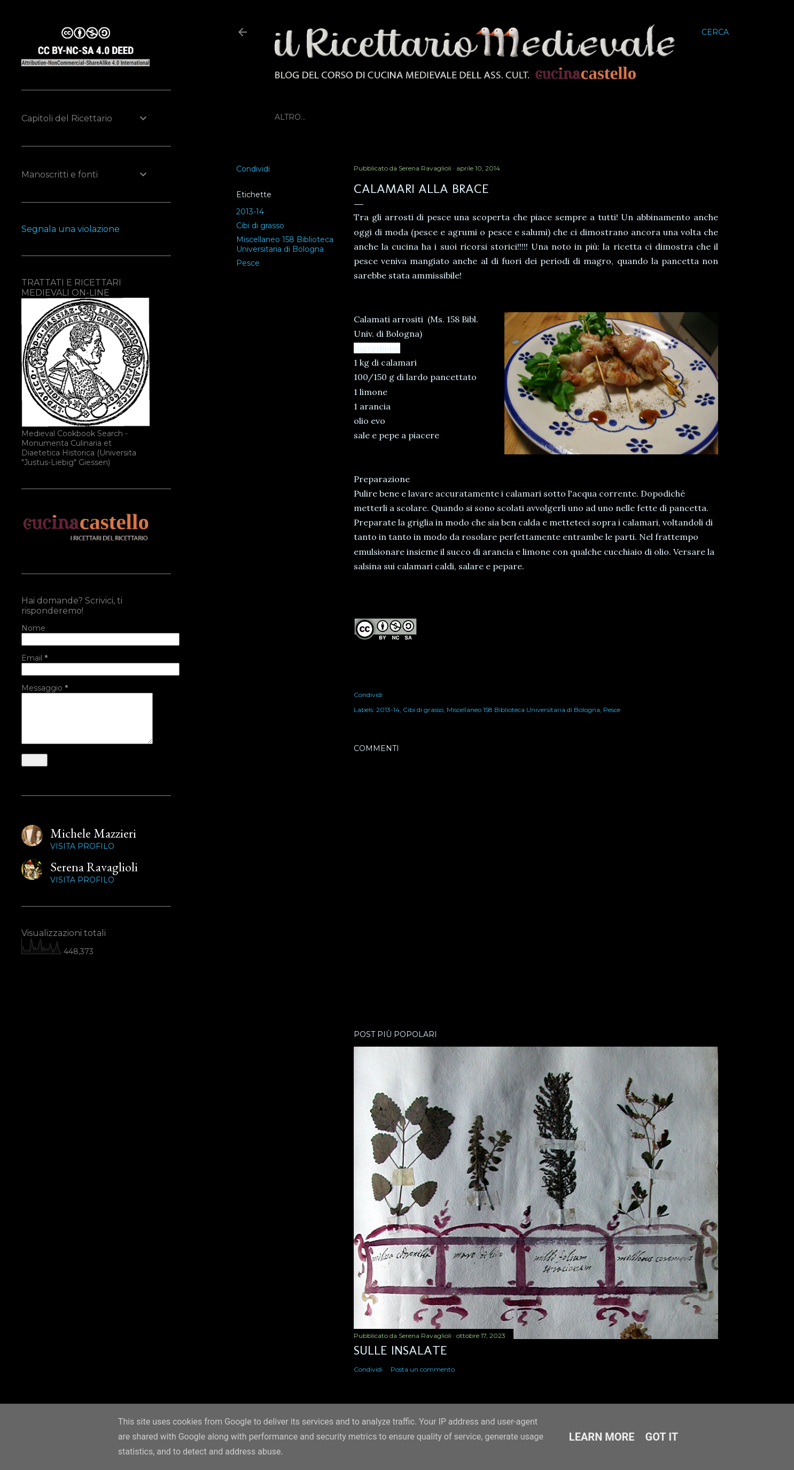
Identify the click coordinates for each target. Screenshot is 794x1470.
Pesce (248, 263)
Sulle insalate (400, 1350)
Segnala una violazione (70, 229)
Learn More (602, 1436)
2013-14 (250, 211)
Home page (299, 117)
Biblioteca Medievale (379, 117)
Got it (662, 1436)
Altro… (527, 117)
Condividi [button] (253, 169)
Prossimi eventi (470, 117)
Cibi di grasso (260, 225)
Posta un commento (423, 1369)
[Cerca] (715, 32)
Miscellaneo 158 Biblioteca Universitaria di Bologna (284, 244)
